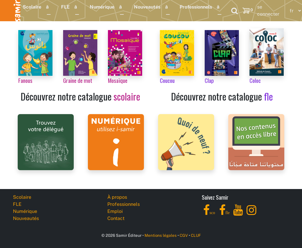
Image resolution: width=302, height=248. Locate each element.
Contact (115, 218)
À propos (117, 197)
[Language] (294, 11)
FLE (65, 7)
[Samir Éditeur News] (186, 141)
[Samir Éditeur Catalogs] (256, 141)
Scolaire (32, 7)
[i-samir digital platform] (116, 141)
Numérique (102, 7)
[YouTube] (238, 213)
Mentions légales (161, 235)
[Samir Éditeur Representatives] (46, 141)
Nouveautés (147, 7)
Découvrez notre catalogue (80, 96)
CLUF (196, 235)
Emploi (115, 211)
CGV (184, 235)
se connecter (268, 10)
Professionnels (196, 7)
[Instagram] (251, 213)
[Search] (234, 10)
